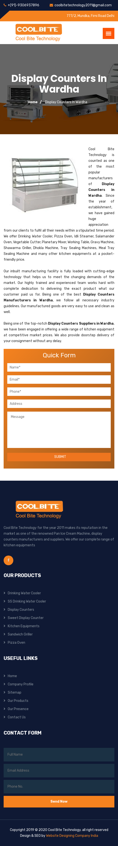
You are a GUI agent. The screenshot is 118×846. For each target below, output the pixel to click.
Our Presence (18, 709)
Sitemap (14, 692)
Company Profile (20, 684)
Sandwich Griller (20, 634)
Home (33, 102)
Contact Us (17, 717)
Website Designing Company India (72, 836)
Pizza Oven (16, 643)
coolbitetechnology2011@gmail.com (83, 5)
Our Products (18, 701)
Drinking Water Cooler (24, 593)
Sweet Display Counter (26, 618)
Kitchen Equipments (23, 626)
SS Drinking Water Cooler (27, 601)
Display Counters (21, 610)
